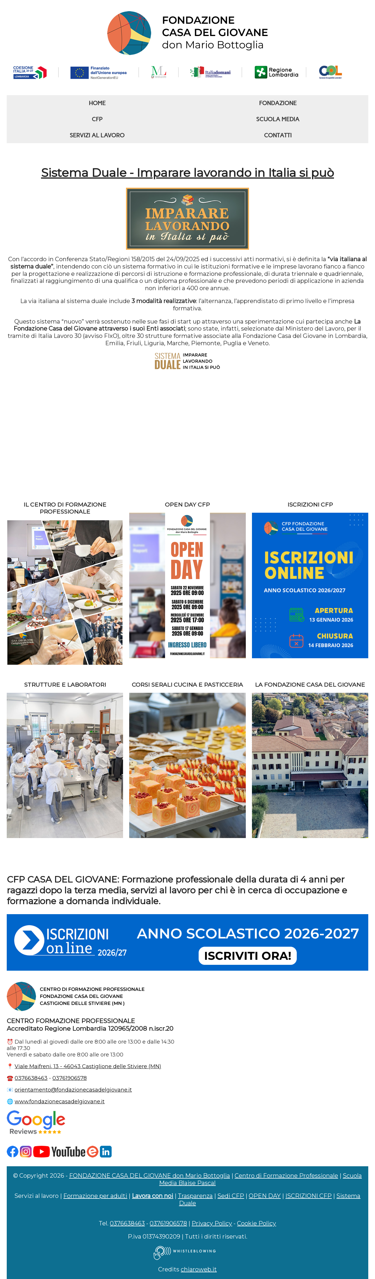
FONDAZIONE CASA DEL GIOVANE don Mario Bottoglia (149, 1175)
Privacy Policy (212, 1223)
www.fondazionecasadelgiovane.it (60, 1101)
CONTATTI (278, 135)
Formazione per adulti (95, 1195)
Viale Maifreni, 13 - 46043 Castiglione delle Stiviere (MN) (88, 1066)
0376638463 (31, 1078)
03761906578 (69, 1078)
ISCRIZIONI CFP (308, 1195)
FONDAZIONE (277, 103)
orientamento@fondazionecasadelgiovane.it (73, 1090)
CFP (97, 119)
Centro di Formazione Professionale (286, 1175)
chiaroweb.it (199, 1269)
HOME (97, 103)
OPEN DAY (265, 1195)
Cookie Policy (256, 1223)
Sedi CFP (230, 1195)
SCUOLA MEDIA (278, 119)
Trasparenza (195, 1195)
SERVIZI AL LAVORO (97, 135)
